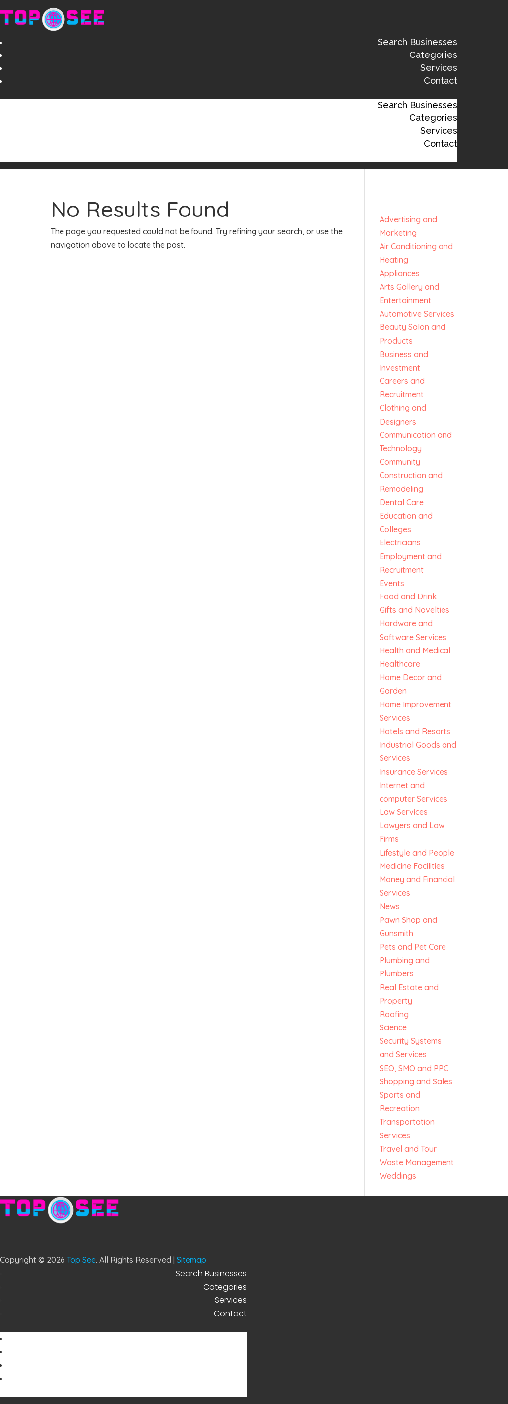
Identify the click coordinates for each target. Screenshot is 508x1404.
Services (438, 67)
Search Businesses (417, 42)
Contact (440, 80)
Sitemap (191, 1260)
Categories (433, 55)
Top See (81, 1260)
